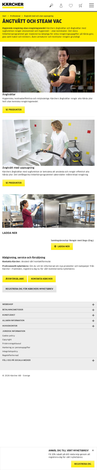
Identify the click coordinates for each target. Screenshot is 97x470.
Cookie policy (8, 336)
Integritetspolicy (10, 352)
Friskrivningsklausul (11, 344)
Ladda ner (62, 246)
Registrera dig (82, 464)
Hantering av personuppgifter (16, 348)
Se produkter (14, 110)
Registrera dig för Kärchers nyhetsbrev (29, 289)
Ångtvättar (9, 94)
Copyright (7, 340)
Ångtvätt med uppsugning (18, 168)
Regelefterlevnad (10, 355)
